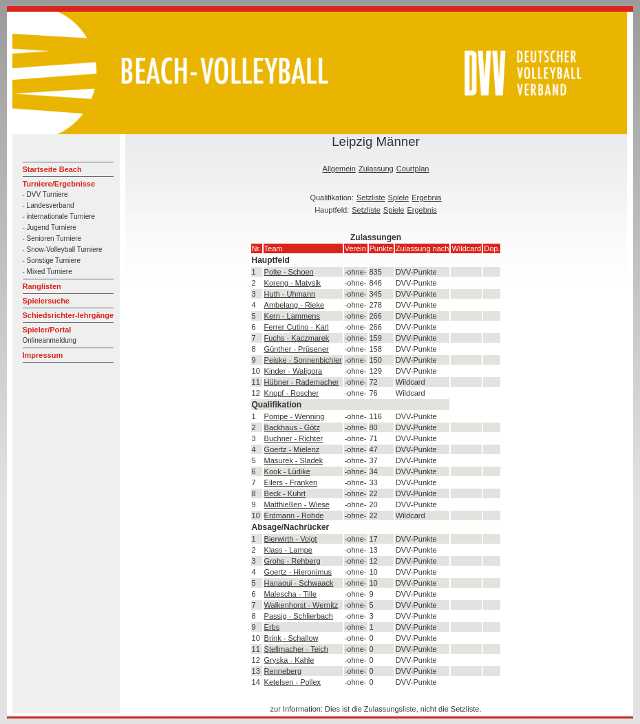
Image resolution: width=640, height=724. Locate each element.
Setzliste (370, 197)
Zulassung (376, 168)
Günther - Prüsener (296, 349)
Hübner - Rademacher (301, 382)
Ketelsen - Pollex (292, 682)
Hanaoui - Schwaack (299, 583)
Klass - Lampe (288, 550)
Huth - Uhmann (290, 294)
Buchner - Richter (293, 438)
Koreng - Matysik (292, 283)
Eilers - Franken (291, 482)
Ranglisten (42, 286)
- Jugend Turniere (49, 227)
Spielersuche (46, 301)
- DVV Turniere (45, 194)
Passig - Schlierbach (298, 616)
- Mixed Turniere (47, 271)
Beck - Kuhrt (285, 493)
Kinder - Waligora (293, 371)
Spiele (398, 197)
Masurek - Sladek (293, 460)
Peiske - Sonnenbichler (303, 360)
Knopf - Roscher (291, 393)
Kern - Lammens (292, 316)
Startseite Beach (52, 169)
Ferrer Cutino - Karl (296, 327)
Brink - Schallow (291, 638)
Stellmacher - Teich (296, 649)
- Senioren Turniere (52, 238)
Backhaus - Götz (292, 427)
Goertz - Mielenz (292, 449)
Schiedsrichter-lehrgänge (68, 315)
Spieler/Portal (47, 330)
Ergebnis (426, 197)
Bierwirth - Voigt (290, 539)
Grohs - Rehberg (292, 561)
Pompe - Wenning (294, 416)
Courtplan (412, 168)
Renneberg (282, 671)
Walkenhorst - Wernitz (301, 605)
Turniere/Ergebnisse (59, 184)
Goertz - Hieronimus (298, 572)
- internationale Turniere (59, 216)
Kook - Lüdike (287, 471)
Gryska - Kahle (289, 660)
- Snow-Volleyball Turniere (63, 249)
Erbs (272, 627)
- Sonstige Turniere (52, 260)
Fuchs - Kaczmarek (297, 338)
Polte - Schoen (289, 272)
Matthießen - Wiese (297, 504)
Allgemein (339, 168)
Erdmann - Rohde (294, 515)
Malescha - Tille (290, 594)
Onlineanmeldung (49, 340)
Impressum (43, 355)
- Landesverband (48, 205)
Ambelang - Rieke (294, 305)
